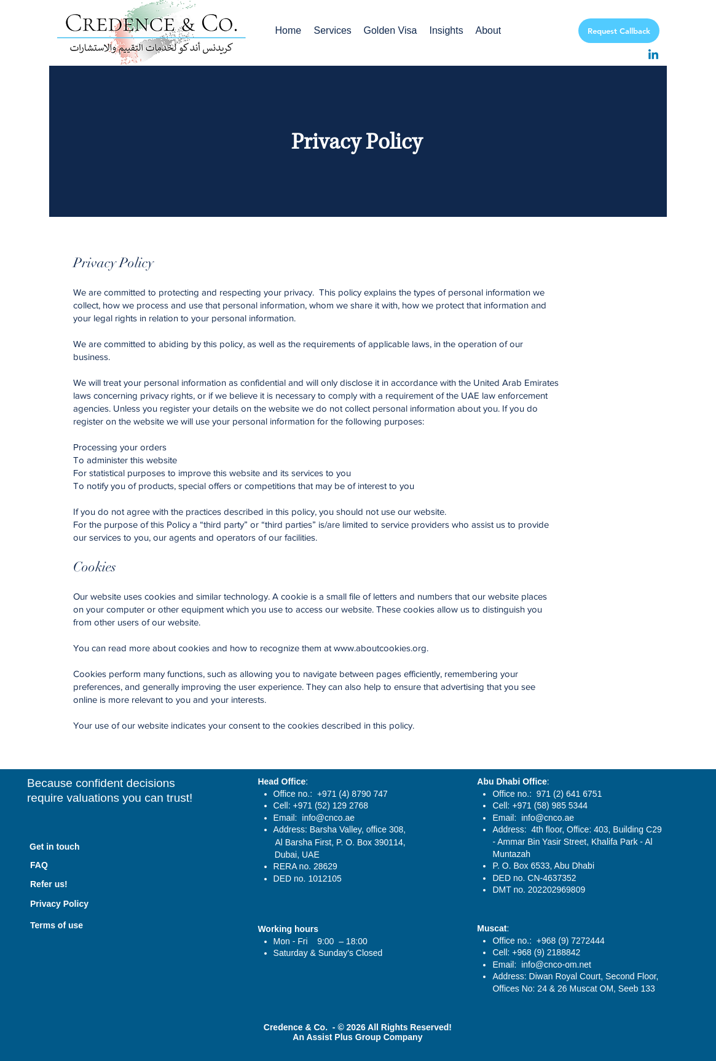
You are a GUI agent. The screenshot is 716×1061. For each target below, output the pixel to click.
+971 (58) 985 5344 (550, 805)
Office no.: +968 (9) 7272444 (549, 941)
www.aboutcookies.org (380, 648)
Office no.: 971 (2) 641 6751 (547, 794)
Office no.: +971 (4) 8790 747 (330, 794)
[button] (333, 30)
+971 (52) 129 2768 (331, 805)
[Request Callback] (618, 30)
